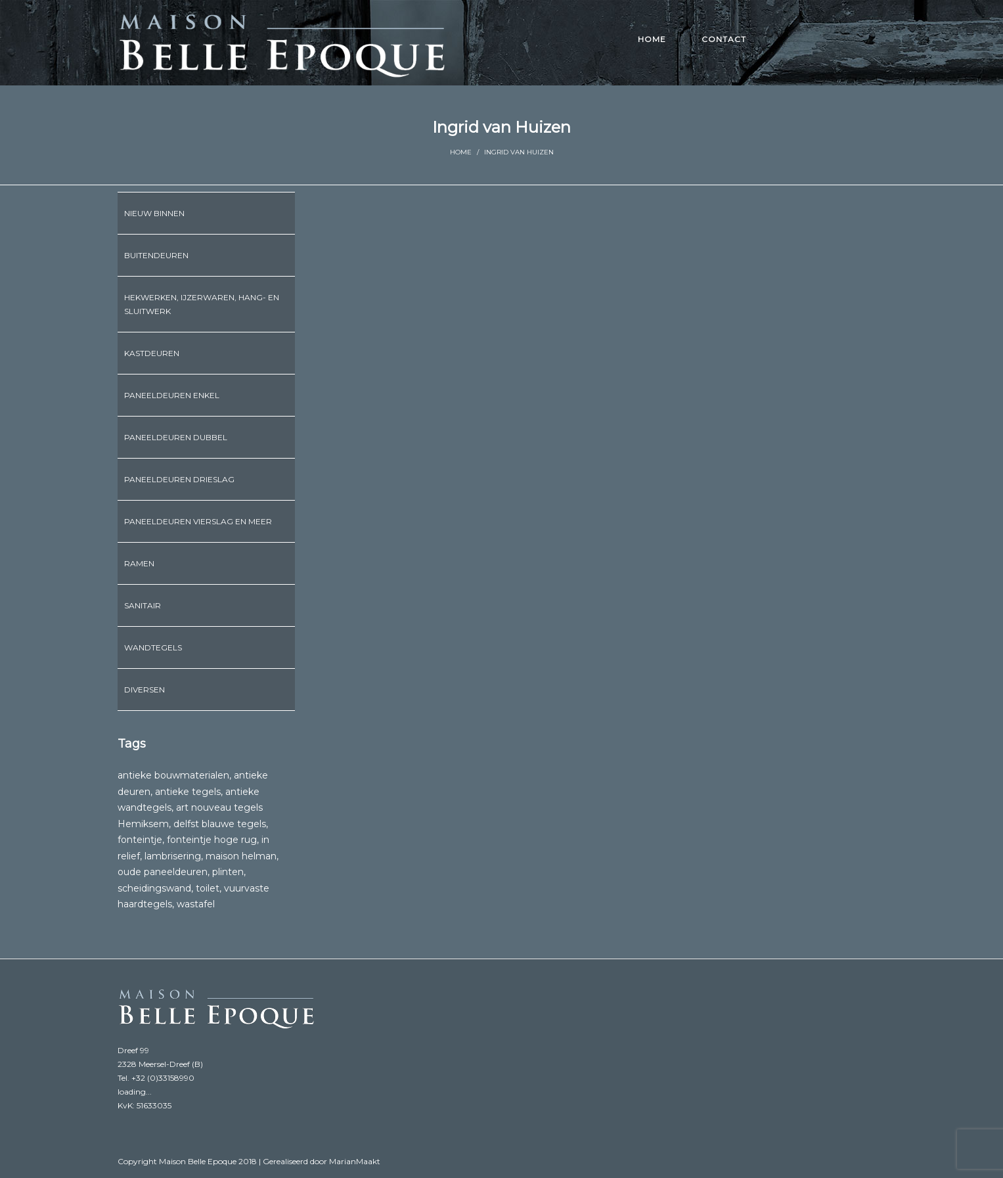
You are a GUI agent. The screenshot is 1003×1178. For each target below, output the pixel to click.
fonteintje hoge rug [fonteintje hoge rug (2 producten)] (212, 840)
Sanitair (142, 605)
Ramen (139, 563)
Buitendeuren (156, 255)
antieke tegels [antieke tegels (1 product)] (188, 792)
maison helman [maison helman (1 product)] (241, 856)
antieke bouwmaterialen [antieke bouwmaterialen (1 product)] (173, 775)
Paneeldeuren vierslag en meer (198, 521)
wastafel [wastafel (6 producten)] (196, 904)
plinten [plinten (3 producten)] (228, 872)
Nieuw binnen (154, 213)
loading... (135, 1092)
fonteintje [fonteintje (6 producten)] (140, 840)
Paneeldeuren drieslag (179, 479)
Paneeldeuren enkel (171, 395)
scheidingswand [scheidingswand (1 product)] (154, 888)
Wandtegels (153, 647)
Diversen (144, 689)
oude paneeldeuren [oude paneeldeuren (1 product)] (163, 872)
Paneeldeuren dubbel (175, 437)
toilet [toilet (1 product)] (207, 888)
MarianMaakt (354, 1161)
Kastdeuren (151, 353)
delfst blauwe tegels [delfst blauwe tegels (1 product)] (219, 824)
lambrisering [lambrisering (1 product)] (173, 856)
